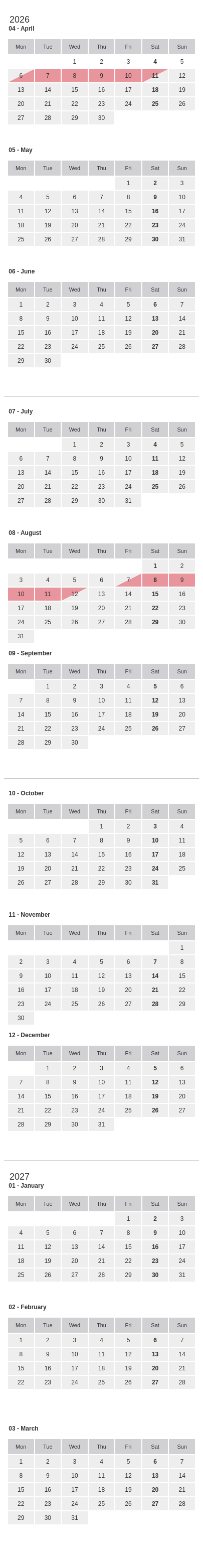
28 (48, 117)
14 (48, 89)
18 (21, 225)
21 (48, 103)
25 (21, 239)
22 (74, 103)
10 (182, 197)
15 (74, 89)
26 (182, 103)
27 (21, 117)
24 (128, 103)
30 (101, 117)
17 (128, 89)
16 (101, 89)
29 (74, 117)
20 (21, 103)
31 (182, 239)
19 (182, 89)
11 (21, 211)
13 (21, 89)
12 (182, 75)
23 (101, 103)
